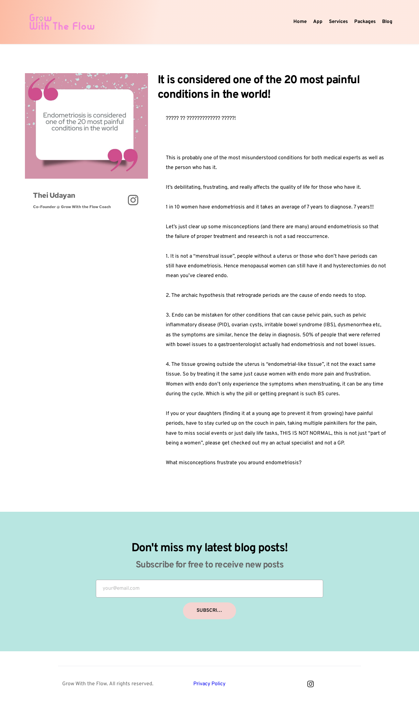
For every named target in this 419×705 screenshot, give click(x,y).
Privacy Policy (209, 685)
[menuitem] (300, 22)
